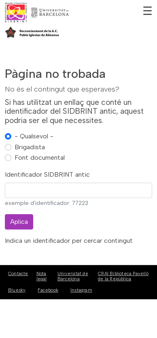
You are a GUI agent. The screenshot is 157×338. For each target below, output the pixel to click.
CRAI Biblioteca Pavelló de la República (123, 276)
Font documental (40, 157)
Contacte (18, 273)
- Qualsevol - (34, 136)
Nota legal (41, 276)
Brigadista (30, 147)
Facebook (48, 290)
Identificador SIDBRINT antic (47, 174)
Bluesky (16, 290)
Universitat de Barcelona (72, 276)
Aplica (19, 221)
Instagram (81, 290)
